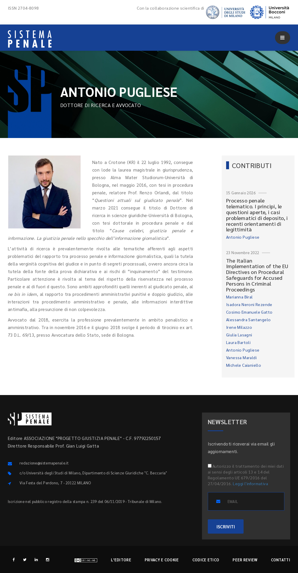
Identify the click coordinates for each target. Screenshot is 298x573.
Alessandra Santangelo (248, 319)
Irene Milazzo (239, 327)
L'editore (121, 559)
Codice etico (205, 559)
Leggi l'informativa (250, 483)
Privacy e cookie (162, 559)
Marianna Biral (239, 296)
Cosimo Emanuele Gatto (249, 312)
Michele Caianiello (243, 365)
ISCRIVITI (226, 526)
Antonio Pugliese (242, 237)
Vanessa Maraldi (241, 357)
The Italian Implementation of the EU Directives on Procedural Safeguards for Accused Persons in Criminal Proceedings (257, 275)
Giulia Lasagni (239, 334)
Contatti (280, 559)
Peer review (245, 559)
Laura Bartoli (238, 342)
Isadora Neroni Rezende (249, 304)
